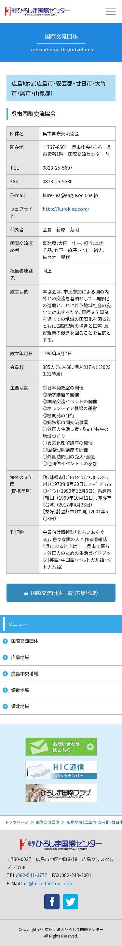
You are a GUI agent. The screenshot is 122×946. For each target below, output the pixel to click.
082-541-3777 (32, 875)
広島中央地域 (24, 673)
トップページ (16, 822)
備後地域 (20, 690)
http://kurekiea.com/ (66, 209)
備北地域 (20, 706)
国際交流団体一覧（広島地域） (61, 593)
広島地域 (20, 657)
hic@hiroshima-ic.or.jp (47, 883)
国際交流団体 (24, 641)
